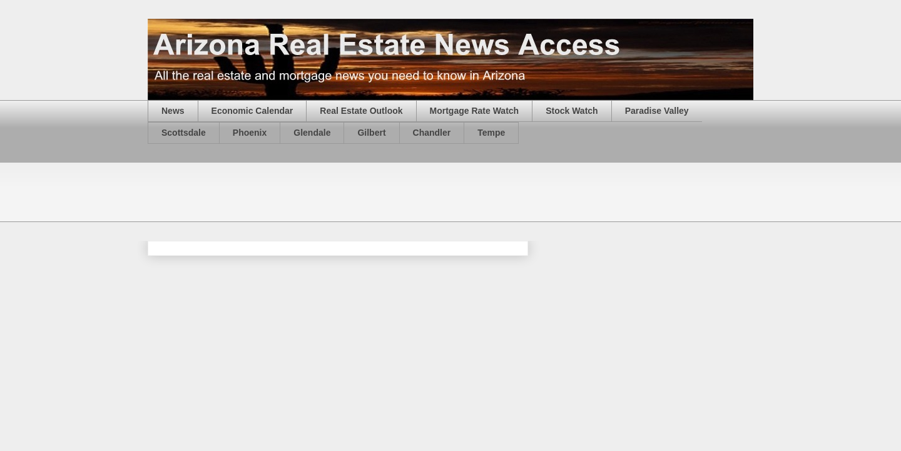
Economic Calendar (252, 111)
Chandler (432, 133)
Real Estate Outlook (361, 111)
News (173, 111)
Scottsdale (183, 133)
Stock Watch (572, 111)
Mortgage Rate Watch (474, 111)
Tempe (491, 133)
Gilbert (371, 133)
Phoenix (250, 133)
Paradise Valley (657, 111)
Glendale (311, 133)
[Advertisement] (375, 191)
